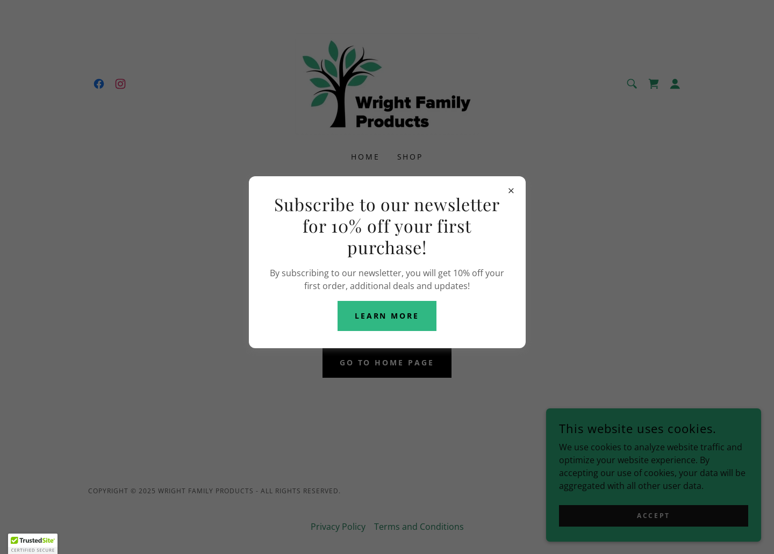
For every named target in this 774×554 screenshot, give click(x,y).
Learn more (387, 316)
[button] (33, 544)
